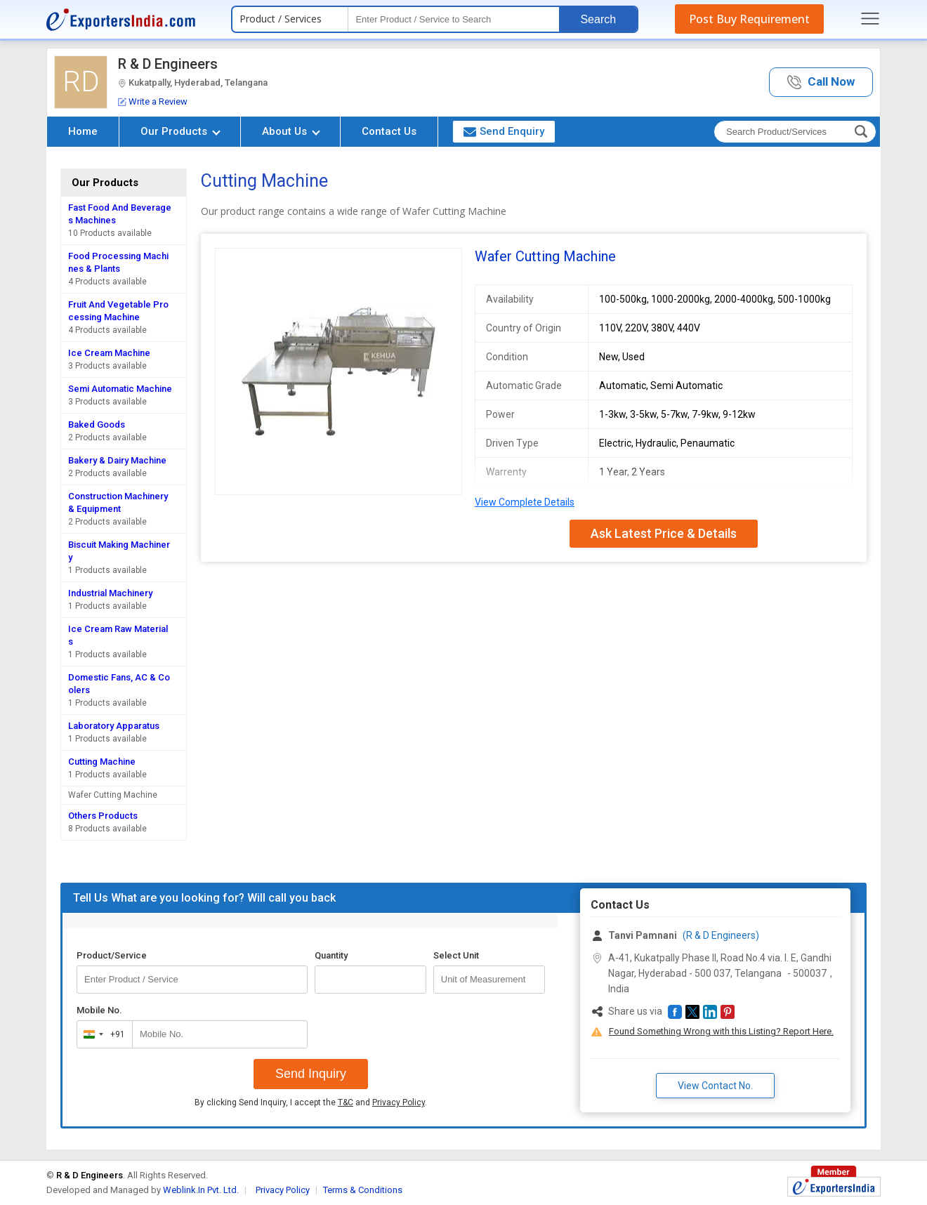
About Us (291, 131)
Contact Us (389, 131)
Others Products (103, 815)
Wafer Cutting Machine (112, 795)
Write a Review (153, 101)
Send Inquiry (310, 1074)
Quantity (331, 955)
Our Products (180, 131)
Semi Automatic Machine (120, 388)
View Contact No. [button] (715, 1085)
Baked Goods (96, 424)
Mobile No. (99, 1010)
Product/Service (112, 955)
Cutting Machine (102, 761)
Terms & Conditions (362, 1190)
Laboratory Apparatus (113, 725)
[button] (821, 82)
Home (83, 131)
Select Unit (456, 955)
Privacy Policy (398, 1102)
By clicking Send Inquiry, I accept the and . (311, 1102)
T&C (345, 1102)
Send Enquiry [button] (504, 131)
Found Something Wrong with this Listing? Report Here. (721, 1031)
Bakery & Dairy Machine (117, 460)
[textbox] (453, 19)
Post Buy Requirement (749, 19)
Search (598, 19)
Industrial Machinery (110, 593)
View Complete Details (524, 502)
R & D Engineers (168, 64)
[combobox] (101, 1034)
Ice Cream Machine (109, 353)
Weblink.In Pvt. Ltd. (201, 1190)
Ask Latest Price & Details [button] (664, 533)
